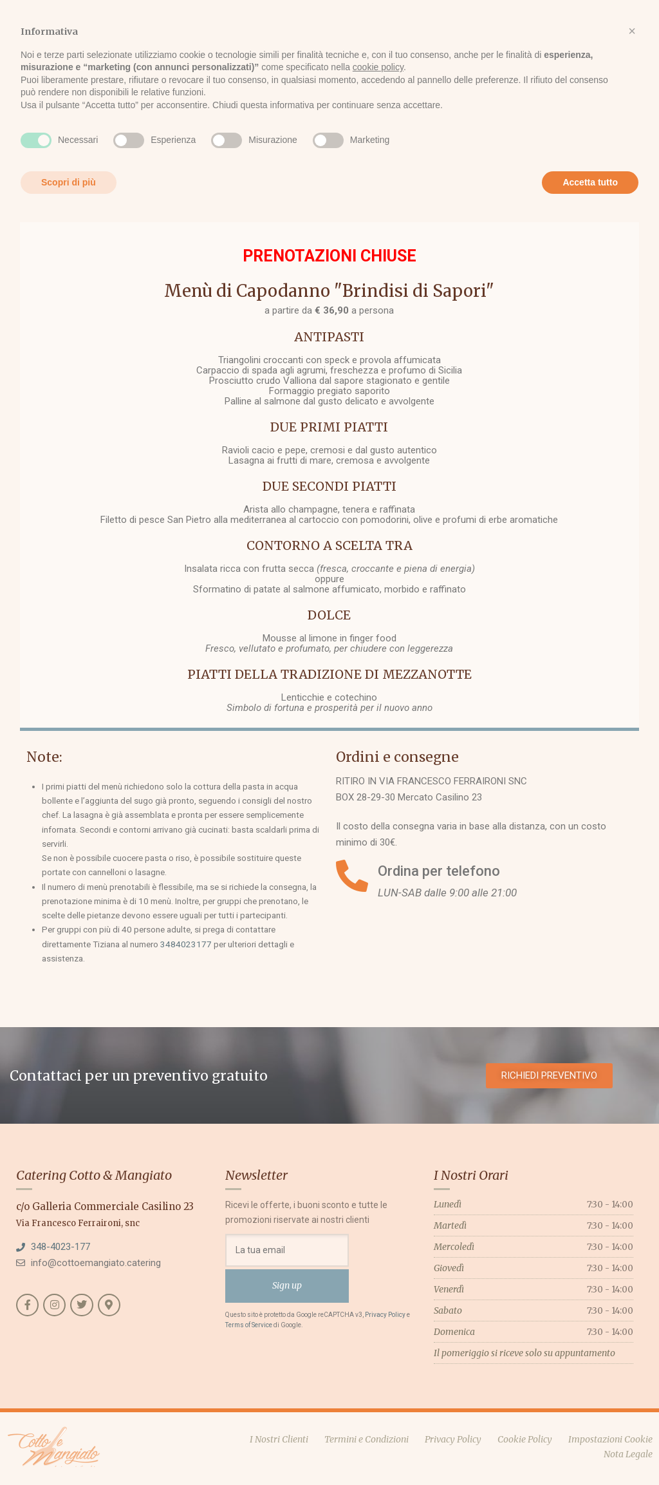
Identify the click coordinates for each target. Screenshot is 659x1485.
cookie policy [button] (378, 67)
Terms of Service (248, 1325)
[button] (632, 31)
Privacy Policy (385, 1314)
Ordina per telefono (439, 871)
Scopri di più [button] (68, 182)
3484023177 (186, 944)
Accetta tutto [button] (590, 182)
